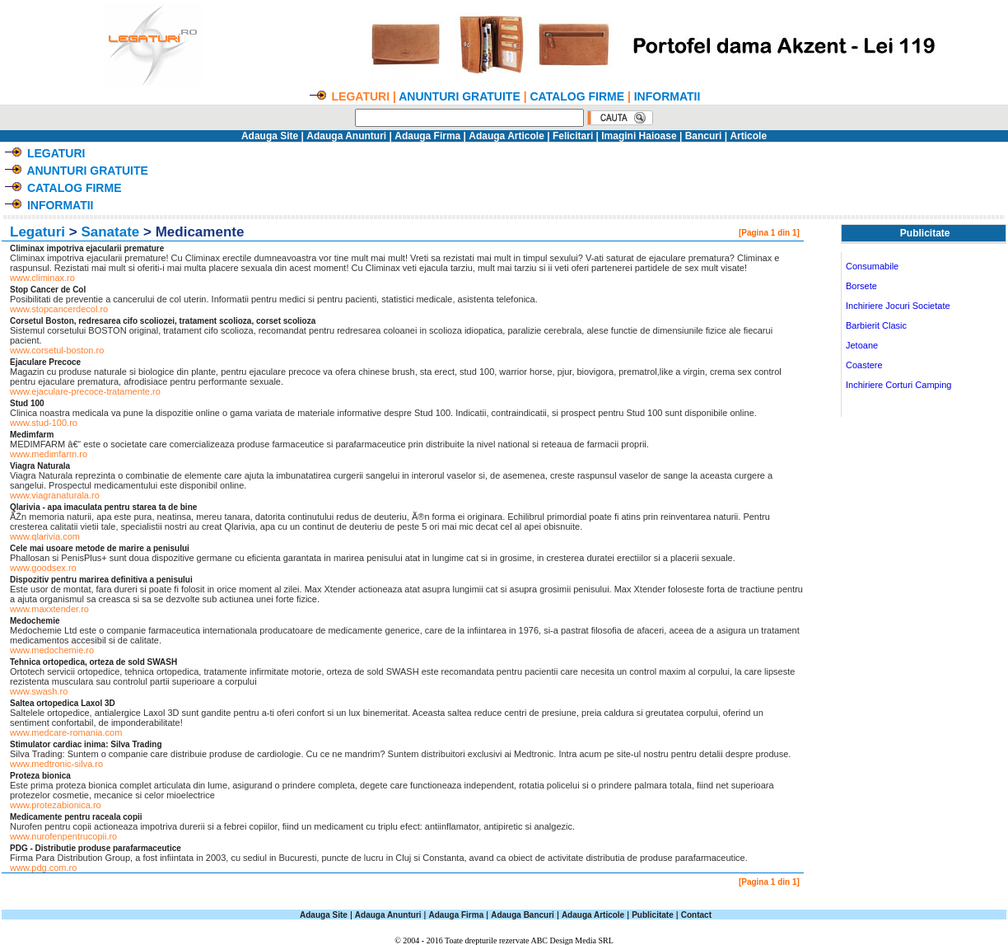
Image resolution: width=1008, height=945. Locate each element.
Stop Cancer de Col (48, 289)
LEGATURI (56, 153)
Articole (748, 136)
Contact (696, 914)
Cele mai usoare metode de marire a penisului (99, 548)
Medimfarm (32, 434)
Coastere (864, 365)
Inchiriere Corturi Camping (898, 385)
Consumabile (872, 266)
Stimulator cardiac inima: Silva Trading (86, 744)
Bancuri (703, 136)
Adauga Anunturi (346, 136)
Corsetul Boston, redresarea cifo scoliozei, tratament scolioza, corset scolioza (162, 320)
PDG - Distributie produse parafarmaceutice (95, 848)
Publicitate (653, 914)
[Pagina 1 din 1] (769, 232)
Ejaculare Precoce (45, 362)
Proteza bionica (40, 775)
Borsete (861, 286)
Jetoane (862, 345)
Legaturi (37, 232)
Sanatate (110, 232)
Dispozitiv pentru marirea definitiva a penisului (101, 579)
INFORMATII (667, 96)
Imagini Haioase (638, 136)
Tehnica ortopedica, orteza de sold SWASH (93, 662)
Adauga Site (269, 136)
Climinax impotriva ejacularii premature (87, 248)
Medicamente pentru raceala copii (76, 816)
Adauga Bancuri (522, 914)
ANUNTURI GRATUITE (459, 96)
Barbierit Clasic (876, 325)
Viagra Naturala (40, 465)
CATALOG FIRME (577, 96)
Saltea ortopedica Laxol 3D (62, 703)
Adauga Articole (506, 136)
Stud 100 (27, 403)
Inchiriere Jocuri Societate (898, 306)
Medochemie (35, 620)
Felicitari (573, 136)
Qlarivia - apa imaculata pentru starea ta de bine (103, 507)
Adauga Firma (427, 136)
